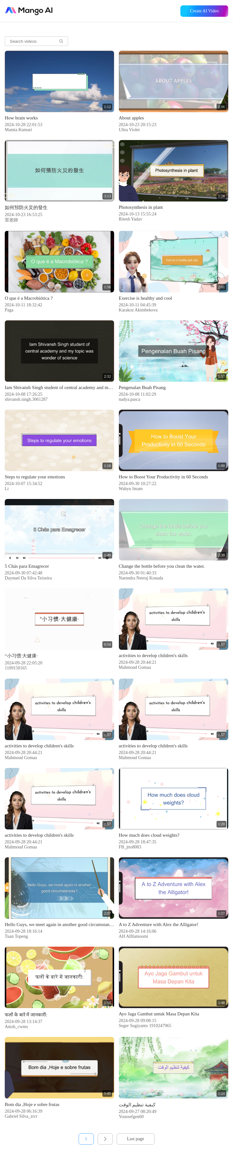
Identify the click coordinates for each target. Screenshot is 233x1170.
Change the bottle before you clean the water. (162, 566)
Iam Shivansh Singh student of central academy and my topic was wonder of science (59, 387)
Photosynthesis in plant (141, 207)
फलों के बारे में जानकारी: (26, 1014)
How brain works (21, 117)
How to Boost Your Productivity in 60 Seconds (163, 476)
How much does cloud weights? (149, 835)
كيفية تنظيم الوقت (137, 1104)
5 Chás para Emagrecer (27, 566)
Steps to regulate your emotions (35, 476)
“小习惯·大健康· (21, 655)
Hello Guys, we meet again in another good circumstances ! (59, 924)
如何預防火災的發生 (26, 207)
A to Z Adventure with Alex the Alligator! (158, 924)
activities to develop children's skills (153, 655)
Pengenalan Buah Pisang (142, 387)
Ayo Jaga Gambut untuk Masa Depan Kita (159, 1013)
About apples (131, 117)
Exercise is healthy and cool (145, 298)
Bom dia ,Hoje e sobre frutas (32, 1104)
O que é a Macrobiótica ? (29, 298)
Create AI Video (204, 11)
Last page (135, 1138)
